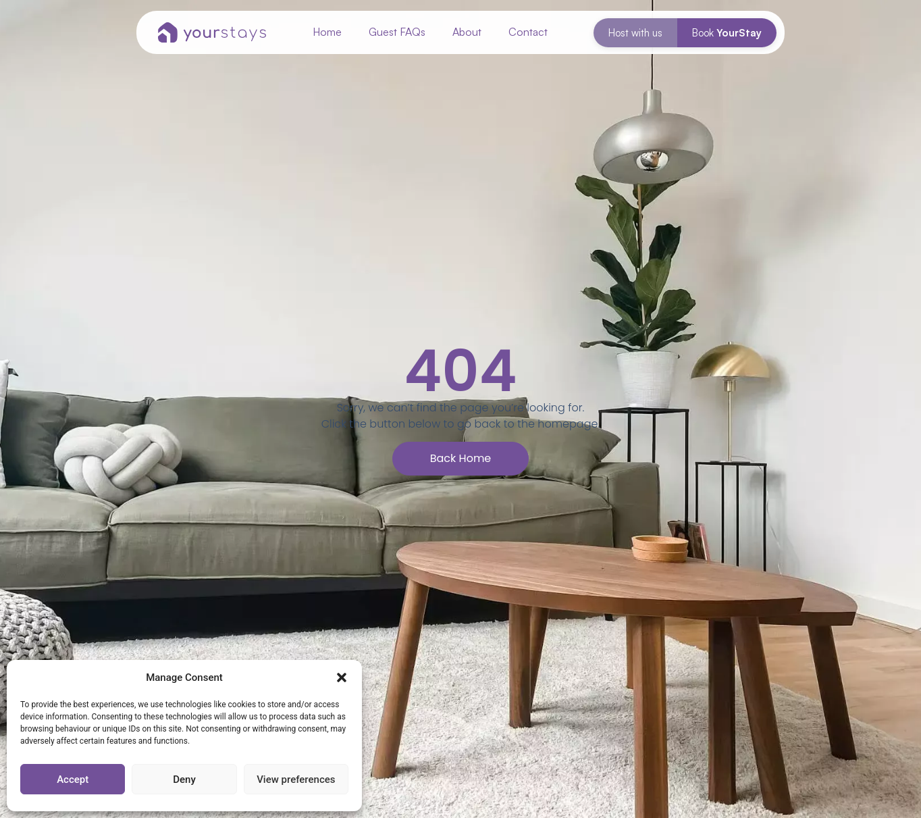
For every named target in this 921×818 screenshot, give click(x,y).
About (466, 32)
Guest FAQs (397, 32)
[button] (341, 677)
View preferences (296, 779)
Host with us (635, 32)
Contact (528, 32)
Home (327, 32)
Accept (72, 779)
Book (727, 32)
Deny (184, 779)
